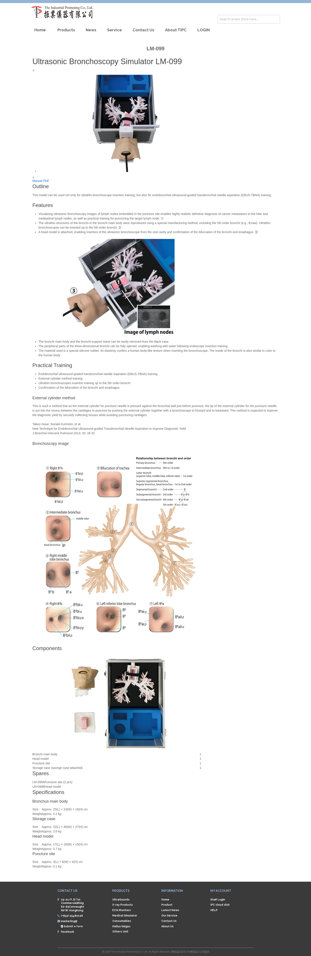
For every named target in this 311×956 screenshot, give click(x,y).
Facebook (67, 931)
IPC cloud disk (220, 904)
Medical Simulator (124, 915)
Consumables (121, 921)
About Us (167, 926)
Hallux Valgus (121, 926)
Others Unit (120, 931)
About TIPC (176, 30)
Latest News (170, 910)
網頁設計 (176, 951)
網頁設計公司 (197, 951)
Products (66, 30)
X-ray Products (122, 904)
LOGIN (203, 30)
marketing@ (69, 921)
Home (40, 30)
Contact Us (169, 921)
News (91, 30)
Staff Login (217, 899)
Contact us (143, 30)
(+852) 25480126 (72, 915)
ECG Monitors (121, 910)
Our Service (169, 915)
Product (166, 904)
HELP (213, 910)
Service (114, 30)
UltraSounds (121, 899)
